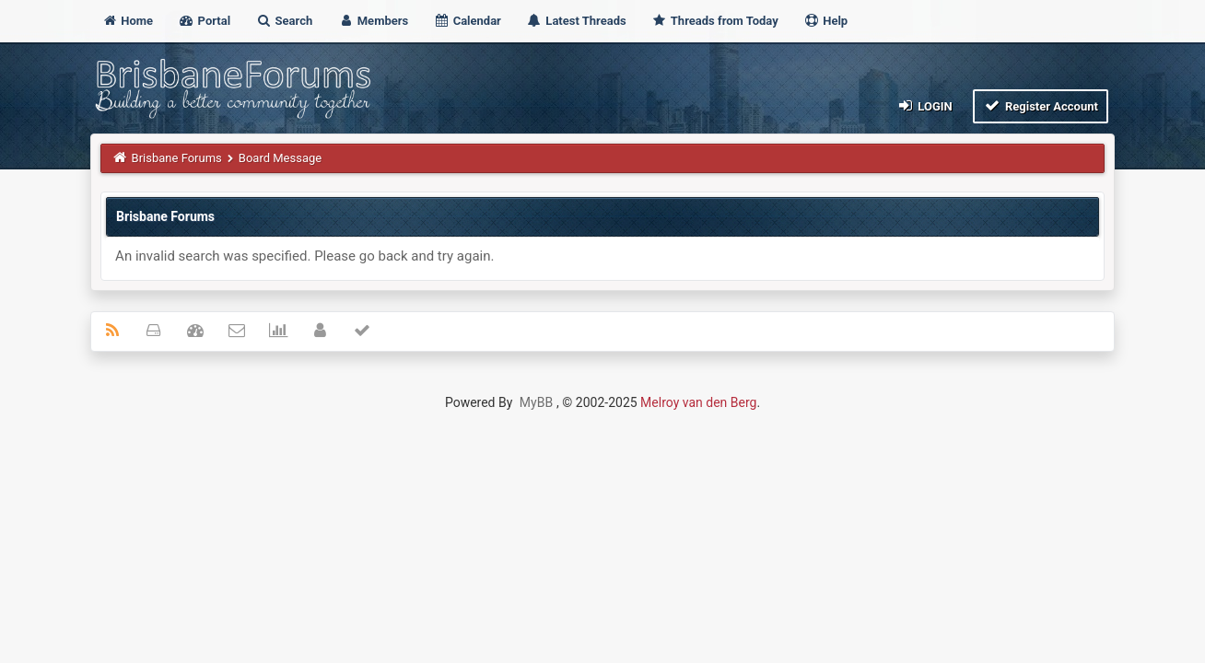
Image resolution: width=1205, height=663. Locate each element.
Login (924, 105)
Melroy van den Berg (698, 402)
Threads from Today (714, 21)
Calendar (466, 21)
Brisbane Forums (177, 158)
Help (825, 21)
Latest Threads (576, 21)
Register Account (1040, 105)
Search (283, 21)
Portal (204, 21)
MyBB (536, 402)
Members (373, 21)
